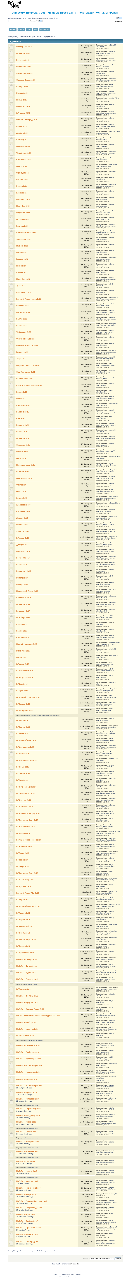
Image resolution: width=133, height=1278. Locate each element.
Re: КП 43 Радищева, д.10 (105, 186)
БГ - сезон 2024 (23, 113)
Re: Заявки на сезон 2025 (105, 53)
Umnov (112, 562)
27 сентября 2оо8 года (25, 1154)
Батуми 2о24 (22, 180)
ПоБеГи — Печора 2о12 (26, 959)
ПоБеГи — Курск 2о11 (26, 973)
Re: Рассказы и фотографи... (106, 727)
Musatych (113, 171)
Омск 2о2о (21, 458)
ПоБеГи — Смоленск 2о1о (28, 1045)
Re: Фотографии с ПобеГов (106, 1016)
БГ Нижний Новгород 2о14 (28, 813)
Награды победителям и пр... (106, 860)
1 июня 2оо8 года (23, 1183)
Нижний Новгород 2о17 (26, 644)
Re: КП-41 (100, 760)
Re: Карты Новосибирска (105, 740)
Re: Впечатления (102, 873)
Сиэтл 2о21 (21, 418)
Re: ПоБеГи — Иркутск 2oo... (106, 1182)
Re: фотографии (102, 720)
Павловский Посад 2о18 (27, 591)
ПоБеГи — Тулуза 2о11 (26, 966)
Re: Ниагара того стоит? (105, 617)
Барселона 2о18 (23, 598)
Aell (111, 65)
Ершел (112, 317)
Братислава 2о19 (24, 478)
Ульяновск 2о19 (23, 505)
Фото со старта (102, 946)
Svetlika (112, 994)
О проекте (18, 12)
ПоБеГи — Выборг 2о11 (27, 1022)
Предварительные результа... (107, 232)
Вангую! (100, 684)
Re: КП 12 (100, 624)
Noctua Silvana (115, 503)
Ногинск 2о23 (22, 253)
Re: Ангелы (101, 886)
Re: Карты (100, 285)
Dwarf (112, 231)
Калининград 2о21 (24, 379)
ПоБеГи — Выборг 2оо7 (27, 1221)
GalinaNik (113, 649)
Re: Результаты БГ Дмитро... (106, 531)
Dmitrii (112, 330)
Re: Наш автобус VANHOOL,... (107, 989)
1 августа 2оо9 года (23, 1111)
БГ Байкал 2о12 (23, 946)
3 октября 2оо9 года (24, 1095)
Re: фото (100, 780)
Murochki (113, 1098)
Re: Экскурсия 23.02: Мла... (106, 767)
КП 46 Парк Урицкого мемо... (106, 564)
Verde (112, 772)
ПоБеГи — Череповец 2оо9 (28, 1109)
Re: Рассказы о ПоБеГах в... (106, 1100)
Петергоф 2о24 (23, 199)
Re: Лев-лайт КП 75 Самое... (106, 312)
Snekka (112, 476)
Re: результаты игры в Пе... (106, 398)
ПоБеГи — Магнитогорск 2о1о (29, 1065)
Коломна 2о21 (22, 425)
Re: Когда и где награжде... (106, 1072)
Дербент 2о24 (22, 133)
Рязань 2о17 (21, 624)
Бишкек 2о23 (22, 259)
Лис (111, 871)
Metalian (113, 257)
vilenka (112, 304)
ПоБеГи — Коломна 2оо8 (27, 1152)
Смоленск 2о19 (23, 511)
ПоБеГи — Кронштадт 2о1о (28, 1072)
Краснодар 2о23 (23, 292)
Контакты (102, 12)
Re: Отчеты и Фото (103, 1209)
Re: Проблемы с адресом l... (106, 352)
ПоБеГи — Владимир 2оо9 (28, 1115)
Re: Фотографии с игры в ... (106, 899)
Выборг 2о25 (22, 87)
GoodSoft (113, 745)
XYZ (111, 616)
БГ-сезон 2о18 (22, 538)
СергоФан (113, 164)
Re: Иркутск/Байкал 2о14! (105, 800)
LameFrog (113, 891)
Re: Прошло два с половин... (106, 1243)
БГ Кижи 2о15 (22, 734)
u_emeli (112, 529)
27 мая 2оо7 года (22, 1230)
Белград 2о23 (22, 226)
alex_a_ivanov (114, 450)
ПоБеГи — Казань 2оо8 (26, 1171)
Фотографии (86, 12)
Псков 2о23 (21, 266)
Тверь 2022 (21, 359)
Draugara (113, 184)
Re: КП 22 (100, 432)
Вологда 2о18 (22, 578)
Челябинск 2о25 (23, 67)
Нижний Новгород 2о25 (26, 120)
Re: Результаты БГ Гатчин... (106, 524)
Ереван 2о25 (21, 93)
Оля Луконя (114, 403)
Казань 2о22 (21, 326)
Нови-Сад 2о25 (23, 106)
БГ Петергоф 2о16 (24, 710)
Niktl (111, 84)
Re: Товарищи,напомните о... (106, 1123)
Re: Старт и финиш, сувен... (106, 226)
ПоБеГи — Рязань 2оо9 (26, 1132)
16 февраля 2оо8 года (24, 1197)
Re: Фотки (100, 1002)
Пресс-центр (68, 12)
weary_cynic (114, 758)
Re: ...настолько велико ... (105, 753)
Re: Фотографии (102, 820)
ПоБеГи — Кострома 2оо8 (27, 1142)
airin (111, 708)
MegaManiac (114, 470)
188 (111, 463)
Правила (31, 12)
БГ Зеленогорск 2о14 (25, 793)
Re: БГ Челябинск (103, 66)
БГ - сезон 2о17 (23, 604)
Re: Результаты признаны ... (106, 544)
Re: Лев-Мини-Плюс (103, 212)
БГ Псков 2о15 (22, 754)
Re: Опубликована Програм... (106, 465)
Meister (112, 436)
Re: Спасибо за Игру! (104, 166)
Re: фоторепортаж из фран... (106, 966)
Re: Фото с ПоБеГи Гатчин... (106, 979)
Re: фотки (100, 1009)
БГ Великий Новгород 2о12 (28, 906)
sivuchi (112, 357)
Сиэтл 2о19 (21, 485)
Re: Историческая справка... (106, 651)
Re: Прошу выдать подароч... (106, 425)
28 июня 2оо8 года (23, 1173)
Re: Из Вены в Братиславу (106, 478)
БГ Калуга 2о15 (23, 727)
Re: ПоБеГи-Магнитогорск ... (106, 1087)
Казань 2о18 (21, 565)
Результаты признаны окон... (106, 60)
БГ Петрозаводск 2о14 (26, 787)
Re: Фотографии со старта (105, 1133)
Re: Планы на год (103, 219)
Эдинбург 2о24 (23, 173)
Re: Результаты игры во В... (106, 826)
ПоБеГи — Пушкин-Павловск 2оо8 (31, 1201)
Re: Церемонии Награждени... (107, 1029)
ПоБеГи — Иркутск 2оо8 (27, 1181)
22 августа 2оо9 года (24, 1101)
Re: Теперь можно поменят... (106, 299)
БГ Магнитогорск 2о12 (26, 939)
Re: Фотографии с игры (104, 1093)
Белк (111, 1121)
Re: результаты (102, 120)
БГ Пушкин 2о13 (23, 886)
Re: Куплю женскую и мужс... (106, 604)
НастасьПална (115, 904)
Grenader (113, 682)
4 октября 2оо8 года (24, 1163)
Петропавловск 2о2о (25, 465)
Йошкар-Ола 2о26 (24, 47)
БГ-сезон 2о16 (22, 664)
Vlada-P (112, 51)
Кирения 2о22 (22, 306)
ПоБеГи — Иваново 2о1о (27, 1029)
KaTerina (113, 898)
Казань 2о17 (21, 631)
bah (111, 738)
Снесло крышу (115, 131)
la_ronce (113, 589)
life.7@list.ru (114, 655)
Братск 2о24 (21, 166)
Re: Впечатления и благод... (106, 879)
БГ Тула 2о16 (22, 691)
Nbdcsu (112, 1020)
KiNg (111, 390)
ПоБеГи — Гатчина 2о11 (27, 979)
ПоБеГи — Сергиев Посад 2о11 (30, 1009)
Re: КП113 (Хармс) (103, 259)
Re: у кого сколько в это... (105, 664)
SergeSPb (113, 536)
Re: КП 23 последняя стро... (106, 358)
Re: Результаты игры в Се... (106, 637)
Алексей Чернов (115, 971)
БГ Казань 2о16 (23, 704)
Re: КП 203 (100, 458)
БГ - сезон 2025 (23, 53)
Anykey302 (113, 1194)
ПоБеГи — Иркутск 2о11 (27, 1002)
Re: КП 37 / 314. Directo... (105, 332)
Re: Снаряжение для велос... (106, 80)
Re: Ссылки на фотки (104, 710)
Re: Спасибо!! (101, 392)
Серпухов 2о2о (23, 445)
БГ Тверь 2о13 (22, 866)
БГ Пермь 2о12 (23, 933)
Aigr (111, 1091)
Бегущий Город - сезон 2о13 (28, 840)
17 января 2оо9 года (24, 1134)
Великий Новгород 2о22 (27, 345)
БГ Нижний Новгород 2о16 (28, 697)
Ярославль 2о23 (23, 239)
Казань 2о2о (21, 432)
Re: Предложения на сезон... (106, 438)
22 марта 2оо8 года (23, 1190)
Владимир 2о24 (23, 146)
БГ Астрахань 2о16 (24, 677)
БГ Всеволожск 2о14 (25, 827)
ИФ (111, 416)
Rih (111, 695)
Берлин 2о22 (22, 352)
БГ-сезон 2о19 (22, 472)
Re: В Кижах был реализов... (106, 733)
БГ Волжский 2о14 (24, 807)
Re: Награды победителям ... (106, 846)
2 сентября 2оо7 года (24, 1223)
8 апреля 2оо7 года (23, 1236)
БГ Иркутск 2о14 (23, 800)
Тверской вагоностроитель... (106, 866)
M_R (111, 576)
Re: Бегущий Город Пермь (105, 933)
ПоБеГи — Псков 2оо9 (26, 1122)
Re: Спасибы (101, 272)
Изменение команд (31, 1105)
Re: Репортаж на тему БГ (105, 505)
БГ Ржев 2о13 (22, 860)
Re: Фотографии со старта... (106, 498)
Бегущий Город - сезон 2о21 (28, 365)
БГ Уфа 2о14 (22, 780)
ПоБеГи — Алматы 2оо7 (27, 1234)
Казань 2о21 (21, 392)
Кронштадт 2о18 (23, 571)
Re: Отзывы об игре (103, 305)
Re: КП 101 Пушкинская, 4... (106, 451)
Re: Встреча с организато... (106, 773)
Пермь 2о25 (21, 100)
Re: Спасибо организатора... (106, 100)
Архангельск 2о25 (24, 73)
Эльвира (113, 556)
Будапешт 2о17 (23, 611)
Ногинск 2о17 (22, 657)
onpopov (113, 323)
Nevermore (113, 516)
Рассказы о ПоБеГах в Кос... (106, 1143)
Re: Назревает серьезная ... (106, 86)
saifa (111, 1233)
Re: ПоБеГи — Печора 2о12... (107, 959)
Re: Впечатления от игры (105, 551)
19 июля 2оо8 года (23, 1144)
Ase (111, 1213)
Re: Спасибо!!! (102, 597)
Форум (114, 12)
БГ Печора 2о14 (23, 833)
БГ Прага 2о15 (22, 767)
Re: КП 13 (100, 47)
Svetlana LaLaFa (115, 456)
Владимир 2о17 (23, 651)
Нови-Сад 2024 (23, 206)
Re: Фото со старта (103, 578)
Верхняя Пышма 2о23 (26, 233)
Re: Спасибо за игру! (104, 173)
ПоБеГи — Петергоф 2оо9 (27, 1099)
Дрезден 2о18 (22, 545)
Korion (112, 310)
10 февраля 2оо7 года (24, 1244)
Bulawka (113, 602)
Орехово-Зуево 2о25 (25, 80)
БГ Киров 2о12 (22, 900)
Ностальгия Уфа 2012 (104, 893)
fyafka (112, 1108)
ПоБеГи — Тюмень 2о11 (27, 996)
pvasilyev (113, 410)
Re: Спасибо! (101, 385)
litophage (113, 78)
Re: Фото (100, 787)
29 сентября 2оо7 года (25, 1217)
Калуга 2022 (21, 319)
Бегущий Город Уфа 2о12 (27, 893)
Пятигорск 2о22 (23, 312)
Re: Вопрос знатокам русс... (106, 491)
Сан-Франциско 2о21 (25, 372)
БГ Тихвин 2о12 (23, 913)
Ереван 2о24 (21, 193)
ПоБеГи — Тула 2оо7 (25, 1215)
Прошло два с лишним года (106, 1229)
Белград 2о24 (22, 140)
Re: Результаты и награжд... (106, 153)
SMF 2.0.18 (57, 1274)
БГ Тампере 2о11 (23, 989)
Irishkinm (113, 702)
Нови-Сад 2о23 (23, 279)
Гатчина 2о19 (22, 525)
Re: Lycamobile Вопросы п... (106, 670)
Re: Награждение (103, 806)
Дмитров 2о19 (22, 531)
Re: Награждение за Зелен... (106, 793)
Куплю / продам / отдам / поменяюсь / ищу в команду (42, 715)
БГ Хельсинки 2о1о (25, 1036)
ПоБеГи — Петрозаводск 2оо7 (29, 1208)
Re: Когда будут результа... (106, 1059)
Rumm (112, 124)
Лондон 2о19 (22, 518)
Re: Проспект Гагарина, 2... (106, 813)
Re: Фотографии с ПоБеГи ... (106, 1110)
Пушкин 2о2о (22, 452)
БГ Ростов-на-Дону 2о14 (27, 820)
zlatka (112, 277)
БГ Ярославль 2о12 (25, 953)
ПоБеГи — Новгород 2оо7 (27, 1242)
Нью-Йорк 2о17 (23, 618)
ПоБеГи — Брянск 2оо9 (26, 1092)
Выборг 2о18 (22, 584)
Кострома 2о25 (23, 60)
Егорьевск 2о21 (23, 405)
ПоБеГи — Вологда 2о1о (27, 1079)
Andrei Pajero (114, 98)
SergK (112, 58)
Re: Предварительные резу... (106, 93)
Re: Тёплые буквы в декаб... (106, 365)
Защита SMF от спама (60, 1264)
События (45, 12)
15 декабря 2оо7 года (24, 1210)
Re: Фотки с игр (102, 919)
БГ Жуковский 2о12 (25, 926)
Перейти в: (86, 1258)
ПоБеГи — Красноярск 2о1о (28, 1059)
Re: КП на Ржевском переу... (106, 1222)
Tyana (112, 765)
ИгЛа (111, 1050)
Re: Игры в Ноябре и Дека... (106, 538)
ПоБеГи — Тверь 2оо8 (26, 1195)
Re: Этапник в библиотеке (105, 1022)
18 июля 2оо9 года (23, 1118)
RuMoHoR (113, 1227)
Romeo (112, 805)
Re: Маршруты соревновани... (107, 972)
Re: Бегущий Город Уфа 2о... (106, 840)
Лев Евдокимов (115, 642)
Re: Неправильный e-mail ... (106, 1162)
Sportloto (113, 370)
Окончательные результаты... (106, 485)
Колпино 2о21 (22, 412)
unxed (112, 1160)
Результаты (101, 73)
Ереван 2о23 (21, 272)
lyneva (112, 383)
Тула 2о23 (20, 286)
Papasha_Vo (114, 297)
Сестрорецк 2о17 (24, 638)
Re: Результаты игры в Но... (106, 906)
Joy (111, 662)
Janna (112, 111)
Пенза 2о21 (21, 399)
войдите (39, 18)
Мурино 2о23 (22, 246)
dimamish (113, 430)
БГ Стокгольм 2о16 (24, 671)
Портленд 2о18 (23, 551)
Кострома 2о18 (23, 558)
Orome (112, 224)
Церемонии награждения (105, 1172)
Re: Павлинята (102, 445)
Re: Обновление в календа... (106, 113)
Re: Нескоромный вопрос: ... (106, 1152)
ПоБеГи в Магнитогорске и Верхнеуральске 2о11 (38, 1016)
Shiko (112, 270)
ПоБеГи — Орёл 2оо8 (25, 1161)
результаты (101, 106)
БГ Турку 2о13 (22, 853)
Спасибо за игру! (102, 133)
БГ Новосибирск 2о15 (26, 740)
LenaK (112, 582)
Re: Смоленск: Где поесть (105, 1045)
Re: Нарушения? (102, 405)
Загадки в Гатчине (31, 984)
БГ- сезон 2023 (22, 219)
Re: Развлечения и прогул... (106, 558)
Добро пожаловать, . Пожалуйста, (22, 18)
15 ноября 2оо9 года (24, 1088)
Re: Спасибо (101, 677)
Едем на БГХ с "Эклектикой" (34, 1040)
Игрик (112, 71)
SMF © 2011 (66, 1274)
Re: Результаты (102, 146)
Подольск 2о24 (23, 213)
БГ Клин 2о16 (22, 720)
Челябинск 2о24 (23, 153)
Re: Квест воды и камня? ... (106, 471)
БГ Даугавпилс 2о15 (25, 747)
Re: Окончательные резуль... (106, 126)
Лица (55, 12)
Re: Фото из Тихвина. (104, 913)
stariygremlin (114, 496)
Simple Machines (75, 1274)
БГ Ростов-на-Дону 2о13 (27, 873)
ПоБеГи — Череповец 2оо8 (28, 1188)
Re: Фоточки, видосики (104, 704)
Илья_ (112, 569)
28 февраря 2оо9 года (24, 1124)
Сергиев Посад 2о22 (25, 339)
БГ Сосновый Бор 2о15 (26, 760)
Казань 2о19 (21, 498)
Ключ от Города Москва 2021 (29, 385)
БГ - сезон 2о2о (23, 438)
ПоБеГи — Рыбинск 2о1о (27, 1052)
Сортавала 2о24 (23, 160)
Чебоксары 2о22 (23, 332)
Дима (112, 443)
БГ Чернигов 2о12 (24, 920)
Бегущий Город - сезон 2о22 (28, 299)
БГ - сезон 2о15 (23, 774)
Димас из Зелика (115, 831)
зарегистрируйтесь (51, 18)
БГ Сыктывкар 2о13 (25, 880)
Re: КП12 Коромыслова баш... (107, 697)
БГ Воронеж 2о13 (24, 847)
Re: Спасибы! (101, 631)
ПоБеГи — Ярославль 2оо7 (28, 1228)
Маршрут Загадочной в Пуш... (107, 1202)
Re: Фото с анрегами (104, 511)
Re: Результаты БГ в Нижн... (106, 644)
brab (111, 284)
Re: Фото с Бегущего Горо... (106, 833)
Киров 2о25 (21, 126)
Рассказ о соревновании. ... (106, 953)
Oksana (112, 1115)
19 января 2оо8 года (24, 1203)
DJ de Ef (113, 45)
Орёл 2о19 (21, 492)
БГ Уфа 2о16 (22, 684)
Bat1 (111, 363)
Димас (112, 1151)
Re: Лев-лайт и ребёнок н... (106, 690)
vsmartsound (114, 878)
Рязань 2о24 (21, 186)
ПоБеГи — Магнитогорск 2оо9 (29, 1086)
